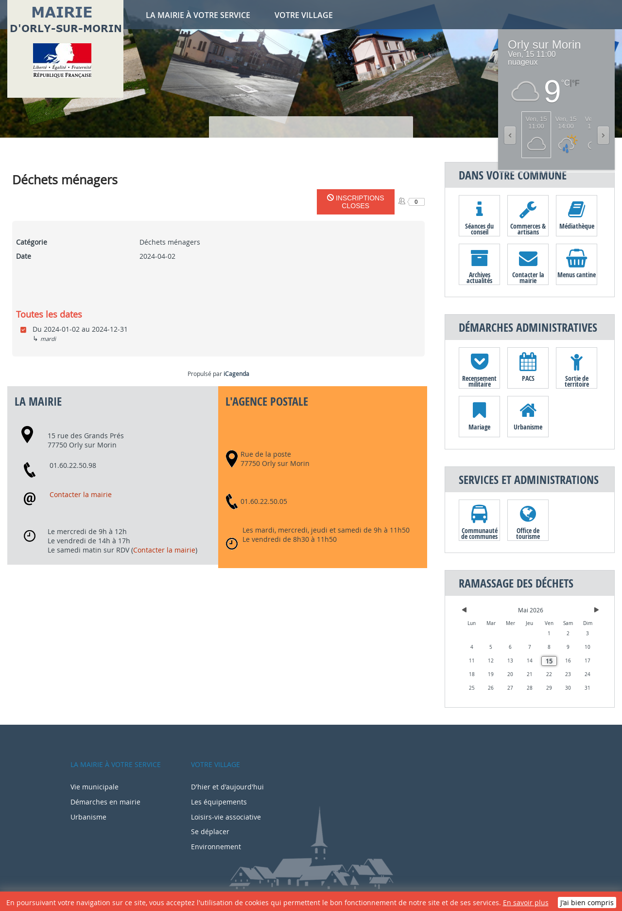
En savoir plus (526, 902)
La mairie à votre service (198, 15)
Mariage (479, 426)
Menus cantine (576, 274)
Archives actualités (479, 277)
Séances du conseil (479, 228)
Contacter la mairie (81, 494)
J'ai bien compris (587, 902)
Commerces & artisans (528, 228)
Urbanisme (528, 426)
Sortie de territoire (577, 381)
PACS (528, 378)
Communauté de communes (479, 533)
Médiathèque (576, 226)
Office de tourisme (528, 533)
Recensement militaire (479, 381)
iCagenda (236, 373)
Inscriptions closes (355, 202)
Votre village (304, 15)
